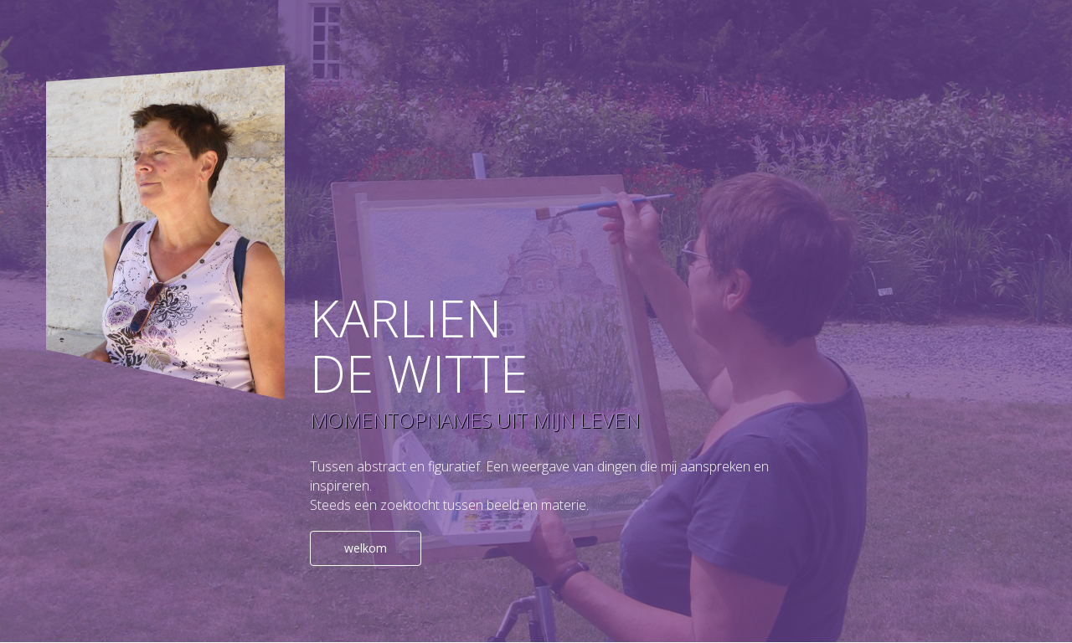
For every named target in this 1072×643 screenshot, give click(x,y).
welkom (365, 548)
